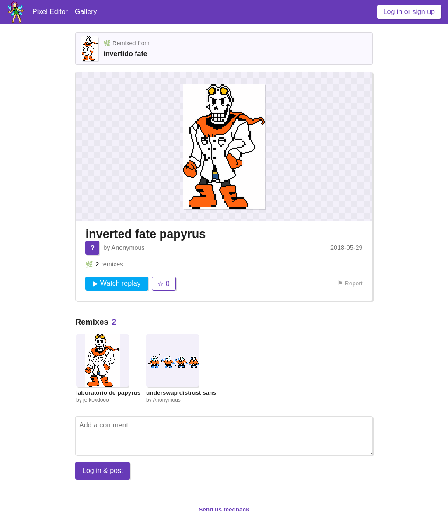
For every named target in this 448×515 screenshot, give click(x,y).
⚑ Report (350, 283)
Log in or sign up (409, 11)
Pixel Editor (50, 11)
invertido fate (125, 53)
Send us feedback (224, 509)
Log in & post (102, 470)
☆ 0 (163, 283)
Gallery (86, 11)
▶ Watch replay (116, 283)
